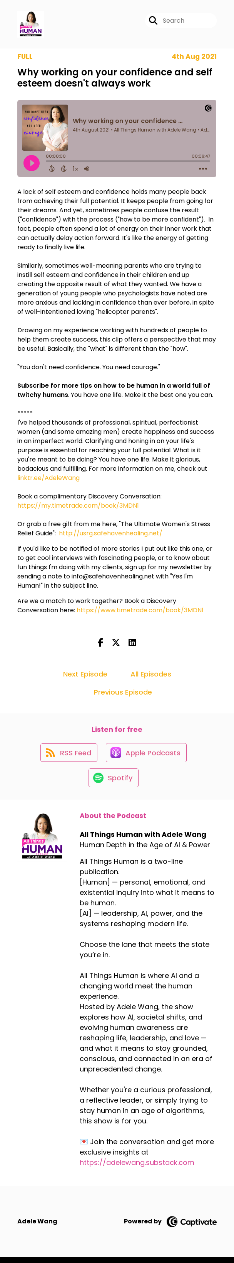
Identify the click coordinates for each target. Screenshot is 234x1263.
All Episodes (150, 675)
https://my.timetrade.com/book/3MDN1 (78, 507)
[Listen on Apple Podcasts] (146, 756)
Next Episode (85, 675)
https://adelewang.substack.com (137, 1168)
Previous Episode (123, 693)
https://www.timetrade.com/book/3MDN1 (140, 611)
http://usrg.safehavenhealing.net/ (110, 534)
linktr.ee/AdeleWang (48, 479)
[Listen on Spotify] (113, 783)
